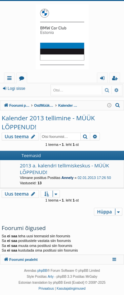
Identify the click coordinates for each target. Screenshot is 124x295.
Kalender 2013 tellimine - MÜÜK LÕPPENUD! (48, 122)
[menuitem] (118, 105)
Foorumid (23, 79)
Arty (51, 276)
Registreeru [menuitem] (116, 79)
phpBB (42, 270)
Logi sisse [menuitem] (103, 79)
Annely (68, 178)
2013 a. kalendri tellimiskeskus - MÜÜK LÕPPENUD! (64, 168)
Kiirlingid (11, 79)
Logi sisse (16, 88)
